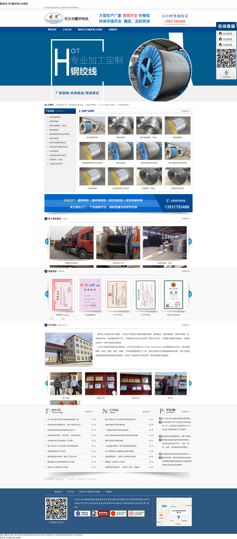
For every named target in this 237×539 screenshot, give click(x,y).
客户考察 (66, 398)
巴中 (86, 503)
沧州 (118, 499)
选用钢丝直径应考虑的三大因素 (60, 441)
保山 (78, 503)
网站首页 (52, 29)
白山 (121, 503)
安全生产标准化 (173, 315)
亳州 (108, 503)
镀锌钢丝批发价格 (76, 105)
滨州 (104, 503)
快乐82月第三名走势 (42, 535)
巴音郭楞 (132, 499)
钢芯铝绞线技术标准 (58, 143)
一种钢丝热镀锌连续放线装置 (117, 430)
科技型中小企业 (62, 315)
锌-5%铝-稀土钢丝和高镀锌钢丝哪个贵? (63, 419)
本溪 (125, 503)
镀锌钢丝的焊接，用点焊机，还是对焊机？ (64, 435)
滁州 (101, 499)
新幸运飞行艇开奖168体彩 (90, 29)
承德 (122, 499)
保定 (141, 503)
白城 (117, 503)
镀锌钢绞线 (54, 130)
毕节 (82, 503)
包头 (137, 503)
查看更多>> (186, 111)
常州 (105, 499)
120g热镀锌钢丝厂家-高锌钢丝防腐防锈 (120, 446)
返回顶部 (226, 74)
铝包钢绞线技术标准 (58, 155)
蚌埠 (113, 503)
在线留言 (113, 29)
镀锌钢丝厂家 (62, 105)
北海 (100, 503)
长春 (110, 499)
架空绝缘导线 (55, 117)
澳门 (145, 503)
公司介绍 (67, 29)
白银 (145, 499)
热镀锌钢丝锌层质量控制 (115, 425)
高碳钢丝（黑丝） (57, 160)
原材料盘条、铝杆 (164, 263)
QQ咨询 (226, 33)
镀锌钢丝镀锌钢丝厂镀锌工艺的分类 (61, 457)
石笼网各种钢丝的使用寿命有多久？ (176, 454)
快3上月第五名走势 (59, 535)
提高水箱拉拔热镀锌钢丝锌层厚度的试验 (121, 435)
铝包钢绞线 (54, 151)
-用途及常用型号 (56, 164)
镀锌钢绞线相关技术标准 (60, 134)
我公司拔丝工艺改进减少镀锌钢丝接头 (62, 446)
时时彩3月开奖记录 (75, 535)
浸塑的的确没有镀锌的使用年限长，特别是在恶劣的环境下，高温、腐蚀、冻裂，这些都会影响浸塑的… (176, 443)
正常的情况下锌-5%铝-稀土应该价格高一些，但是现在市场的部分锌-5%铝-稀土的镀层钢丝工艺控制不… (176, 426)
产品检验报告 (90, 315)
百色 (96, 503)
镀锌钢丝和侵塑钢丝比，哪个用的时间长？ (64, 425)
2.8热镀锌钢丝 (90, 105)
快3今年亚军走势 (27, 535)
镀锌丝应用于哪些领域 (114, 441)
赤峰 (114, 499)
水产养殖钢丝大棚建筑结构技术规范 (119, 451)
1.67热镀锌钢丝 (123, 105)
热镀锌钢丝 (54, 121)
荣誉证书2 (101, 398)
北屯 (126, 499)
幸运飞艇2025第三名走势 (10, 535)
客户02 (171, 398)
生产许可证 (117, 315)
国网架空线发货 (71, 263)
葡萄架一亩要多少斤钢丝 (115, 462)
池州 (94, 499)
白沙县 (91, 503)
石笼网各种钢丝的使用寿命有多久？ (61, 430)
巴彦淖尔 (131, 503)
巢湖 (97, 499)
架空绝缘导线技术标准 (59, 147)
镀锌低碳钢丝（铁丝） (59, 126)
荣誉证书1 (136, 398)
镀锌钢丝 (71, 479)
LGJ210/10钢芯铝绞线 (106, 105)
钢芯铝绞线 (54, 138)
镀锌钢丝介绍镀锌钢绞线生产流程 (61, 462)
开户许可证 (145, 315)
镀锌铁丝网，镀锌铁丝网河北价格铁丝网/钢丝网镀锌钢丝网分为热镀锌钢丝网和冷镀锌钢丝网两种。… (177, 461)
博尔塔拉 (139, 499)
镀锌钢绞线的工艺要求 (56, 451)
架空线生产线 (118, 263)
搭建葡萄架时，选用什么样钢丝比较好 (120, 457)
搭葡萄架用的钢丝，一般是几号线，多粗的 (122, 467)
